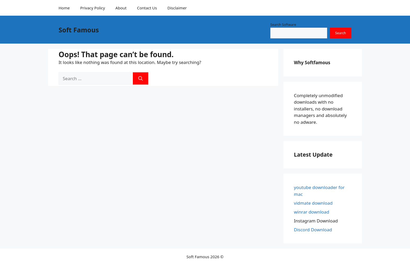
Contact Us (147, 7)
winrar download (311, 212)
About (121, 7)
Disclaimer (177, 7)
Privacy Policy (92, 7)
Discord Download (313, 230)
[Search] (140, 78)
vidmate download (313, 203)
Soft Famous (79, 29)
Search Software (283, 24)
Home (64, 7)
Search (340, 33)
